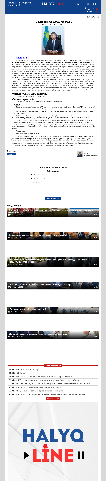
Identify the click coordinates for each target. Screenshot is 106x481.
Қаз (83, 4)
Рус (88, 4)
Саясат (9, 154)
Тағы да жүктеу (53, 402)
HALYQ (53, 4)
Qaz (94, 4)
